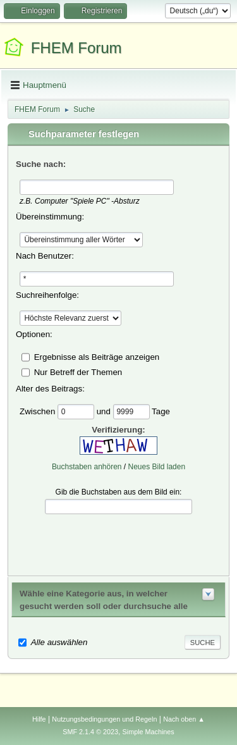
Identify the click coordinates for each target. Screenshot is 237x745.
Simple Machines (148, 732)
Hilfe (39, 719)
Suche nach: (41, 164)
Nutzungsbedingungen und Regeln (104, 719)
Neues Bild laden (157, 466)
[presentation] (119, 544)
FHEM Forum (76, 47)
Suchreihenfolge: (47, 295)
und (105, 411)
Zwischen (39, 411)
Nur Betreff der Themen (78, 371)
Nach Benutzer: (45, 256)
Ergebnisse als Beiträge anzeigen (97, 356)
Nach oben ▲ (184, 719)
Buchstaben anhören (87, 466)
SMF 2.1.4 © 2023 (90, 732)
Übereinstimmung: (50, 216)
